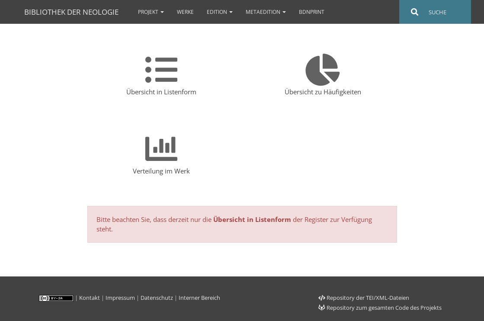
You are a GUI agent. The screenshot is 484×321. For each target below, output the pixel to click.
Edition (220, 12)
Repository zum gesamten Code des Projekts (380, 307)
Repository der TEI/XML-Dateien (363, 298)
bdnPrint (311, 12)
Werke (185, 12)
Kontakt (89, 298)
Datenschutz (157, 298)
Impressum (120, 298)
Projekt (151, 12)
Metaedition (266, 12)
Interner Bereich (199, 298)
